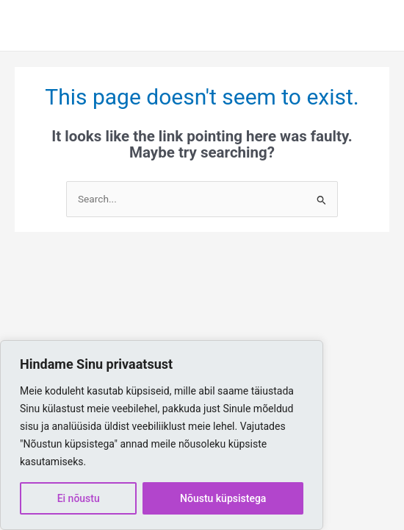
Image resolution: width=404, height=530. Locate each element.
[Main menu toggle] (371, 25)
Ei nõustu (78, 498)
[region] (161, 435)
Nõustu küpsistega (223, 498)
